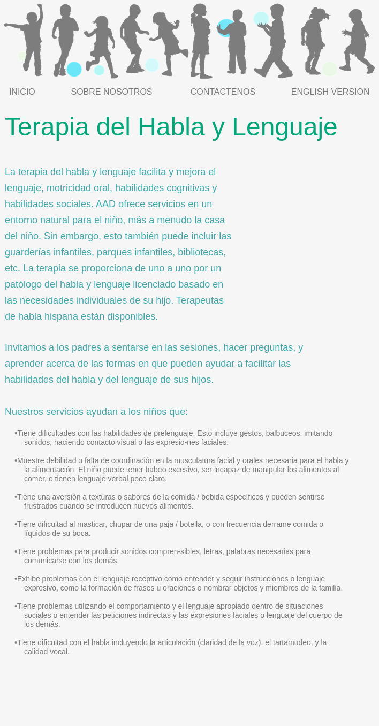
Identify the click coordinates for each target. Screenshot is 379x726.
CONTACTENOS (223, 91)
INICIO (22, 91)
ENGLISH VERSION (330, 91)
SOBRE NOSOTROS (111, 91)
